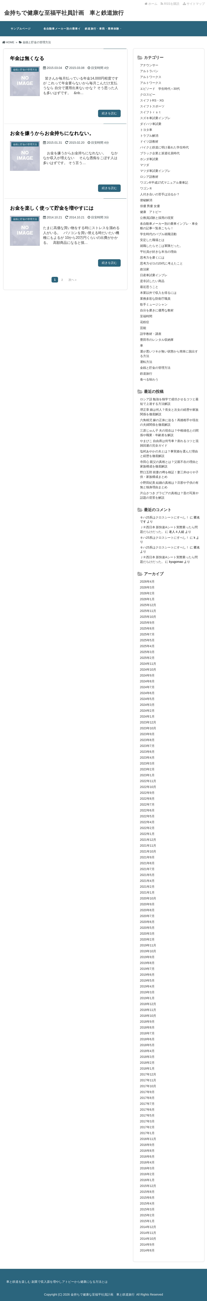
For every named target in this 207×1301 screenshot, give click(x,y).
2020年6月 (147, 922)
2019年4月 (147, 986)
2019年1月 (147, 998)
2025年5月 (147, 640)
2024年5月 (147, 699)
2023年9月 (147, 734)
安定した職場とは (152, 240)
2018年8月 (147, 1027)
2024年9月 (147, 675)
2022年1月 (147, 834)
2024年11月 (148, 663)
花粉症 (144, 322)
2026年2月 (147, 593)
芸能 (143, 328)
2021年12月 (148, 839)
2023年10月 (148, 728)
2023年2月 (147, 769)
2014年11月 (148, 1233)
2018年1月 (147, 1068)
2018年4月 (147, 1051)
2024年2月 (147, 710)
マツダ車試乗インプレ (155, 171)
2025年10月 (148, 616)
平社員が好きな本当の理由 (158, 251)
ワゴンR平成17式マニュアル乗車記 (164, 182)
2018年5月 (147, 1045)
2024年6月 (147, 693)
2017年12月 (148, 1074)
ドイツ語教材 (149, 141)
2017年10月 (148, 1086)
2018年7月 (147, 1033)
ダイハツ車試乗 (150, 124)
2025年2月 (147, 658)
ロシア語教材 (149, 176)
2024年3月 (147, 704)
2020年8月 (147, 910)
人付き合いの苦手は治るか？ (160, 194)
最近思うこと (149, 287)
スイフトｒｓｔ (150, 112)
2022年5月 (147, 816)
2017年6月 (147, 1109)
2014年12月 (148, 1227)
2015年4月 (147, 1203)
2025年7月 (147, 634)
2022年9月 (147, 792)
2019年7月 (147, 968)
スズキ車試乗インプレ (155, 118)
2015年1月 (147, 1221)
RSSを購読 (171, 3)
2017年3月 (147, 1121)
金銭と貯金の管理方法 (155, 367)
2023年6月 (147, 751)
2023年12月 (148, 722)
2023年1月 (147, 775)
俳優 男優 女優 (150, 206)
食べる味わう (149, 379)
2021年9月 (147, 857)
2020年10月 (148, 898)
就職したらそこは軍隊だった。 (161, 246)
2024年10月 (148, 669)
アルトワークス (150, 77)
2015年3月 (147, 1209)
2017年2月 (147, 1127)
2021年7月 (147, 869)
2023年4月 (147, 757)
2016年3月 (147, 1168)
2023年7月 (147, 746)
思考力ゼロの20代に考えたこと (161, 263)
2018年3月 (147, 1056)
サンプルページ (21, 28)
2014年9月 (147, 1244)
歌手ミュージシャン (153, 304)
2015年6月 (147, 1197)
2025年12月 (148, 605)
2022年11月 (148, 781)
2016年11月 (148, 1139)
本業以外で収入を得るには (158, 292)
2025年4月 (147, 646)
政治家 (144, 269)
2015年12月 (148, 1186)
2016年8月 (147, 1150)
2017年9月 (147, 1092)
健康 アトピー (150, 212)
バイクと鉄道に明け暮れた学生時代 (164, 147)
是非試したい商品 (152, 281)
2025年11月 (148, 611)
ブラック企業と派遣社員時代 (160, 153)
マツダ (144, 165)
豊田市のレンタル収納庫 (157, 339)
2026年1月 (147, 599)
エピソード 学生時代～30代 (160, 88)
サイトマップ (194, 3)
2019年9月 (147, 957)
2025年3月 (147, 652)
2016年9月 (147, 1144)
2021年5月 (147, 875)
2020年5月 (147, 927)
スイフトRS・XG (152, 100)
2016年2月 (147, 1174)
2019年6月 (147, 974)
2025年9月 (147, 622)
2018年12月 (148, 1004)
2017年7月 (147, 1103)
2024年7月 (147, 687)
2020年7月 (147, 916)
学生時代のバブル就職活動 (158, 234)
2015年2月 (147, 1215)
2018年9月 (147, 1021)
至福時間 (146, 316)
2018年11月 (148, 1010)
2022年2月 (147, 828)
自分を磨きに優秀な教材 (157, 310)
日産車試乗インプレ (153, 275)
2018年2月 (147, 1062)
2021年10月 (148, 851)
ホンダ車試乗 (149, 159)
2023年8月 (147, 740)
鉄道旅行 (146, 373)
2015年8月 (147, 1191)
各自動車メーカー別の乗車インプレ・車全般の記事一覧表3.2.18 (62, 31)
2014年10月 (148, 1238)
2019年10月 (148, 951)
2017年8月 (147, 1098)
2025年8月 (147, 628)
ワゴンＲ (146, 188)
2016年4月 (147, 1162)
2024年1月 (147, 716)
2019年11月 (148, 945)
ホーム (151, 3)
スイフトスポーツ (152, 106)
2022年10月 (148, 787)
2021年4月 (147, 880)
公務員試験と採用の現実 (157, 217)
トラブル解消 (149, 135)
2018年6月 (147, 1039)
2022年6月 (147, 810)
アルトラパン (149, 71)
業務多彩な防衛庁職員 (155, 298)
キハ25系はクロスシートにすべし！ (164, 517)
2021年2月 (147, 886)
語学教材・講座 (150, 334)
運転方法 (146, 362)
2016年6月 (147, 1156)
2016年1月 (147, 1180)
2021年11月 (148, 845)
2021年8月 (147, 863)
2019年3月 (147, 992)
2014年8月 (147, 1250)
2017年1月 (147, 1133)
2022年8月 (147, 798)
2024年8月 (147, 681)
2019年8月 (147, 963)
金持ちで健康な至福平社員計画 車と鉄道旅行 (64, 13)
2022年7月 (147, 804)
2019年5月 (147, 980)
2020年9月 (147, 904)
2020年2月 (147, 939)
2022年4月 (147, 822)
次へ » (72, 279)
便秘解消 (146, 200)
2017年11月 (148, 1080)
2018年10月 (148, 1015)
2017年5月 (147, 1115)
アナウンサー (149, 65)
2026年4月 (147, 581)
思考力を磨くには (152, 257)
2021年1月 (147, 892)
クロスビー (147, 94)
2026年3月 (147, 587)
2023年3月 (147, 763)
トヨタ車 (146, 129)
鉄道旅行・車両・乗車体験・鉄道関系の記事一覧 (103, 31)
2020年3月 (147, 933)
